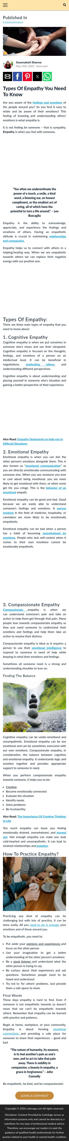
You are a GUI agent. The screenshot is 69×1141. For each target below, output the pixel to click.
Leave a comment (34, 1095)
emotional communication (43, 465)
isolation (42, 845)
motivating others (40, 364)
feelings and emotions (47, 102)
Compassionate (15, 609)
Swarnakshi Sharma (28, 62)
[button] (6, 5)
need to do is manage (44, 924)
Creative (11, 787)
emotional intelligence (47, 647)
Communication (13, 22)
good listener (22, 961)
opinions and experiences (43, 943)
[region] (30, 160)
